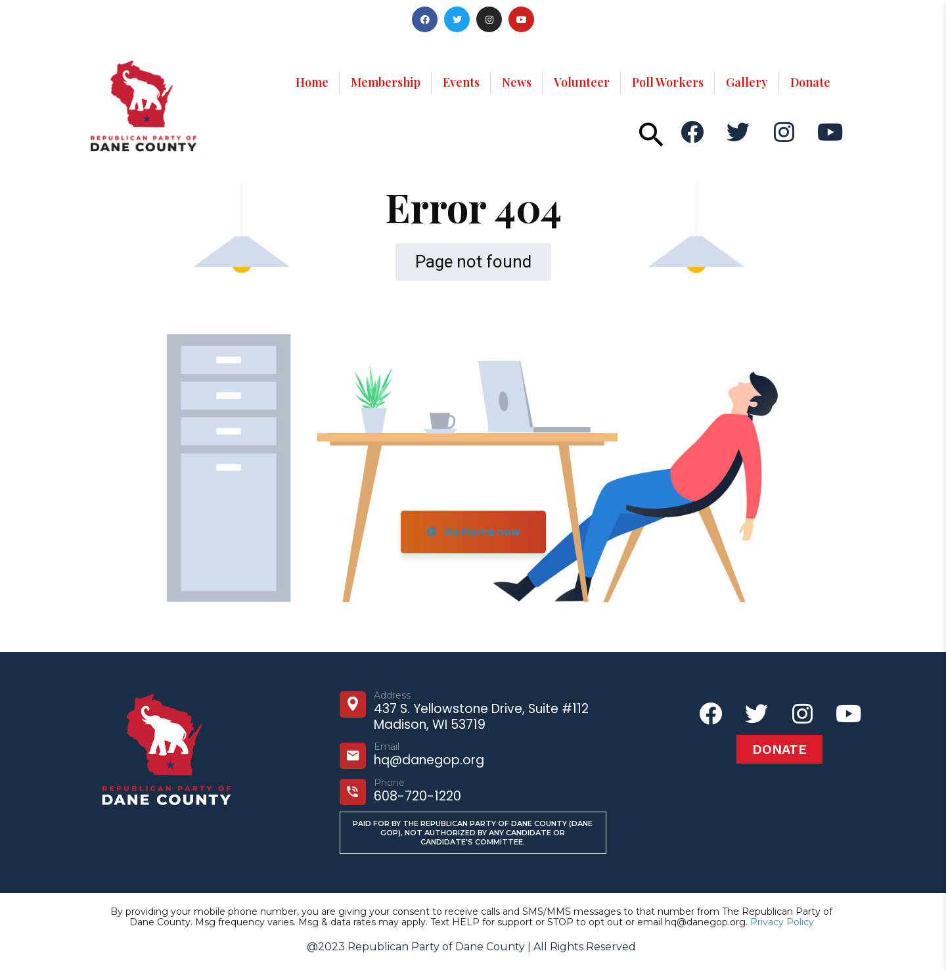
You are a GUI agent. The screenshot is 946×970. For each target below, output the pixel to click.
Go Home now (473, 532)
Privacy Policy (782, 922)
